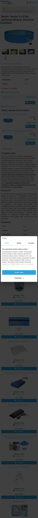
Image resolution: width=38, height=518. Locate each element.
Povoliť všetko (19, 272)
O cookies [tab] (31, 243)
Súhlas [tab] (7, 243)
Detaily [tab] (19, 243)
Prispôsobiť (19, 278)
